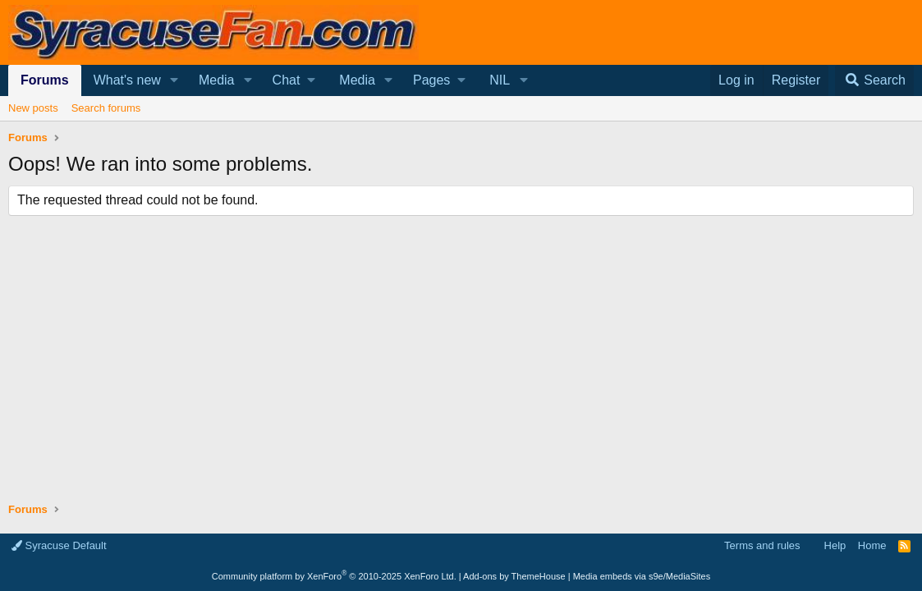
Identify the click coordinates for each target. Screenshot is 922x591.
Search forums (106, 108)
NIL (499, 80)
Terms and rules (762, 545)
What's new (127, 80)
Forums (45, 80)
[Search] (874, 80)
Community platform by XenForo (334, 576)
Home (872, 545)
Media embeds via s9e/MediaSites (642, 576)
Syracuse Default (59, 545)
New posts (33, 108)
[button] (174, 80)
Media (217, 80)
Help (835, 545)
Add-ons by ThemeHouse (514, 576)
